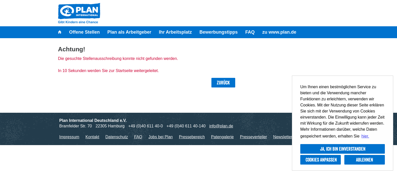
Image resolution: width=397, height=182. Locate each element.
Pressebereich (192, 137)
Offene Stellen (84, 32)
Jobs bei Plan (160, 137)
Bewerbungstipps (219, 32)
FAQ (250, 32)
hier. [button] (365, 136)
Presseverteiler (253, 137)
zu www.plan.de (279, 32)
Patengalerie (222, 137)
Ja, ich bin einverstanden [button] (342, 149)
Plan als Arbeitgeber (129, 32)
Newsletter (282, 137)
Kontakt (92, 137)
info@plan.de (221, 126)
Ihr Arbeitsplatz (175, 32)
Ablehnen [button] (364, 160)
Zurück (223, 83)
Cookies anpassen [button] (321, 160)
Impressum (69, 137)
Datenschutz (116, 137)
